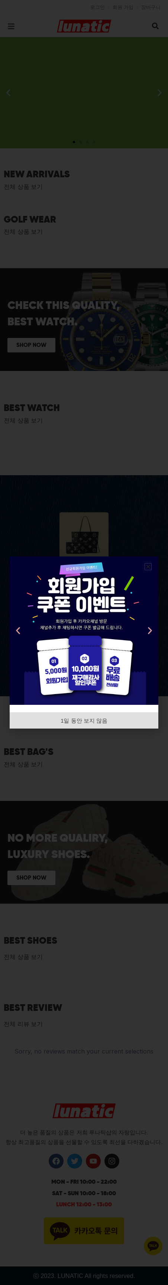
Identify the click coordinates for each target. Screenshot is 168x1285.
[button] (148, 566)
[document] (84, 642)
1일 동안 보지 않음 (84, 721)
